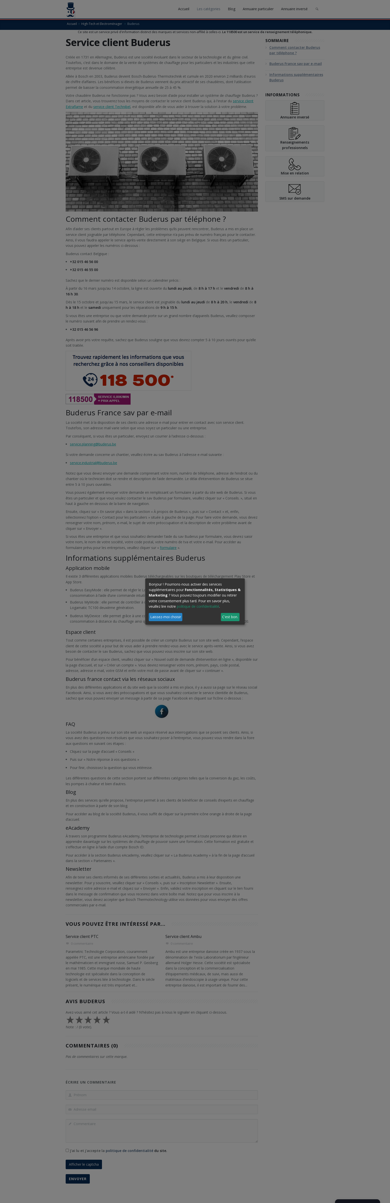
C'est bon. (230, 616)
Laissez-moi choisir (165, 616)
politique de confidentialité (198, 606)
